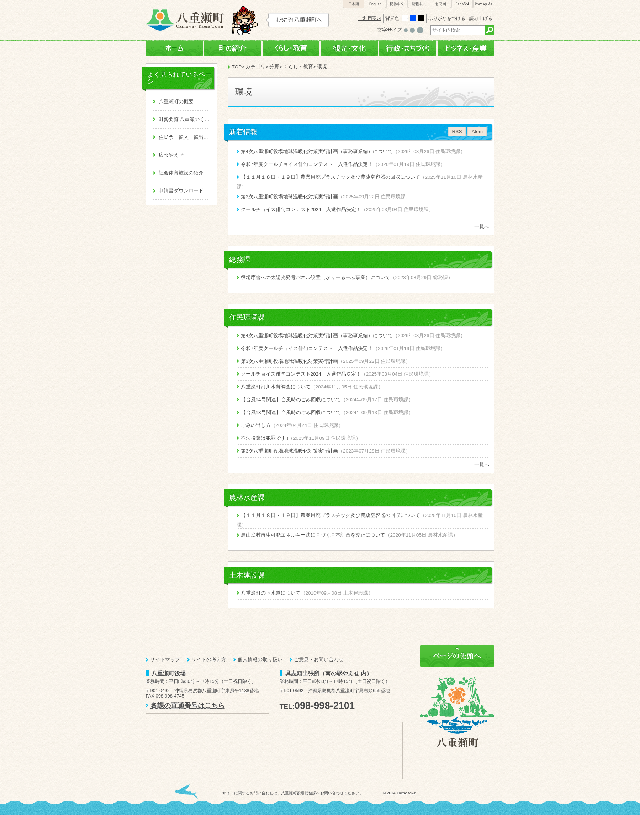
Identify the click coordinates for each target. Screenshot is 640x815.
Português (483, 4)
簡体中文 (397, 4)
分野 (274, 66)
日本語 (353, 4)
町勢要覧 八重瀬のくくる (184, 119)
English (375, 4)
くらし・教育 (291, 48)
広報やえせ (171, 155)
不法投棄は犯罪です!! (265, 438)
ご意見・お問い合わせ (319, 659)
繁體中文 (418, 4)
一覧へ (481, 226)
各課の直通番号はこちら (187, 705)
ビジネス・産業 (466, 48)
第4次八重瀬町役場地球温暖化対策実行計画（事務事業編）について (317, 151)
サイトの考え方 (208, 659)
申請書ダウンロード (181, 190)
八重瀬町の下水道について (271, 593)
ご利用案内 (369, 18)
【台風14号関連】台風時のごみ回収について (291, 399)
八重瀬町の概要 (176, 101)
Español (462, 4)
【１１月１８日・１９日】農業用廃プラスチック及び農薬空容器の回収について (330, 177)
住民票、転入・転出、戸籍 (184, 137)
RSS (457, 131)
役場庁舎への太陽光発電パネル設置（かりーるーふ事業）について (315, 277)
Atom (477, 131)
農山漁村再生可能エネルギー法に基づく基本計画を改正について (313, 535)
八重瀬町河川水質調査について (276, 387)
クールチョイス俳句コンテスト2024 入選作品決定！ (301, 209)
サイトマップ (165, 659)
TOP (237, 66)
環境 (322, 66)
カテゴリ (255, 66)
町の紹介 (232, 48)
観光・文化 (349, 48)
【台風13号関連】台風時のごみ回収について (291, 412)
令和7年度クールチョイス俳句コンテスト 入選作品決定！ (307, 164)
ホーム (174, 48)
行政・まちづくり (407, 48)
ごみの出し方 (256, 425)
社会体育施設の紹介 (181, 173)
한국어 (440, 4)
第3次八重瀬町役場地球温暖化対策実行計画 (289, 196)
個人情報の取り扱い (260, 659)
